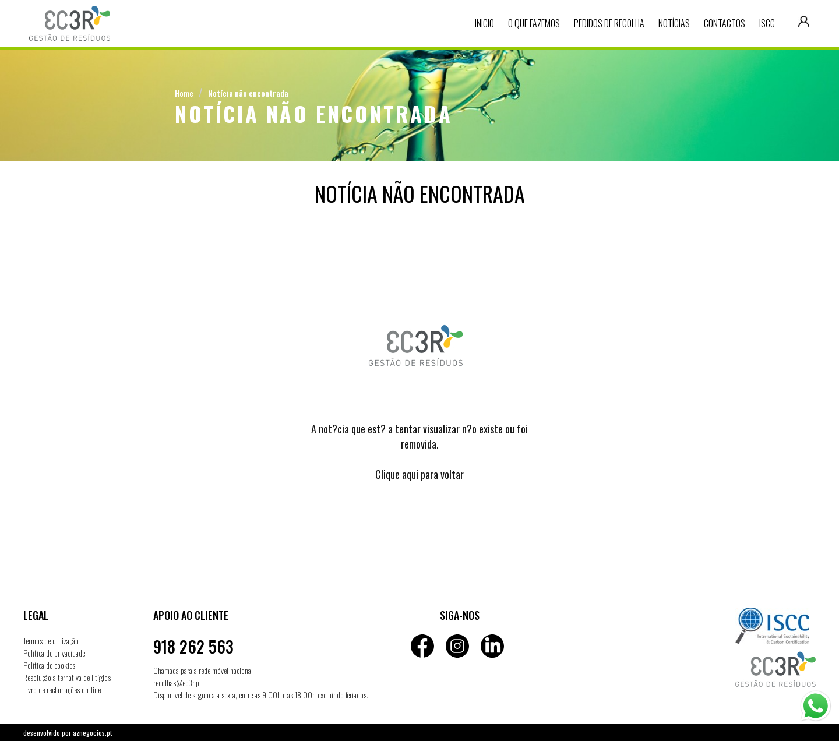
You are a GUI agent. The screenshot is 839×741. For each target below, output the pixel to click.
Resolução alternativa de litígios (67, 677)
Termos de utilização (51, 640)
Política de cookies (49, 665)
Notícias (674, 23)
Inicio (484, 23)
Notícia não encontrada (248, 93)
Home (184, 93)
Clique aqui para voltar (419, 474)
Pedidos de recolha (609, 23)
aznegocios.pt (92, 733)
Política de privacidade (54, 653)
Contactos (724, 23)
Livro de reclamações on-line (62, 689)
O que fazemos (534, 23)
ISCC (767, 23)
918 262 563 (193, 646)
